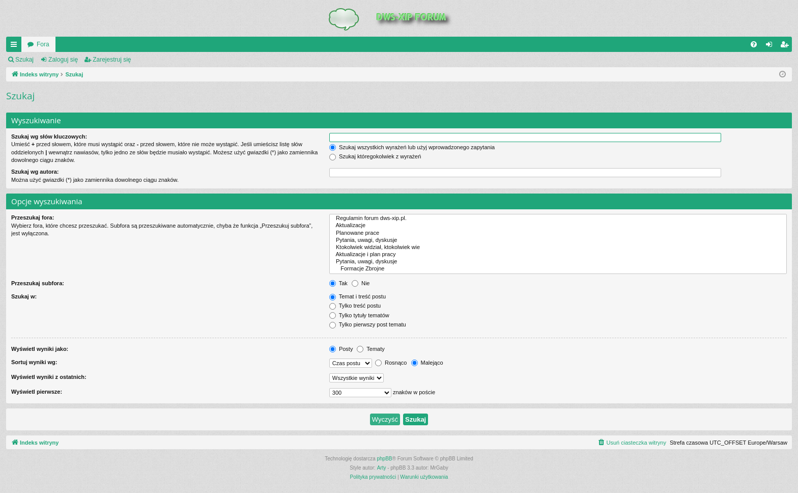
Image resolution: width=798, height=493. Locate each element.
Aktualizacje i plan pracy (558, 254)
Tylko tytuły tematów (359, 315)
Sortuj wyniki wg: (34, 362)
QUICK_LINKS (15, 46)
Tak (338, 283)
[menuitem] (753, 44)
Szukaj (24, 59)
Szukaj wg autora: (35, 172)
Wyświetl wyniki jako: (39, 349)
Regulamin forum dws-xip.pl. (558, 218)
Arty (381, 468)
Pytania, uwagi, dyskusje (558, 240)
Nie (361, 283)
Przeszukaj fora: (32, 217)
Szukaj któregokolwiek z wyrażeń (375, 156)
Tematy (370, 349)
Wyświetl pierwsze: (36, 392)
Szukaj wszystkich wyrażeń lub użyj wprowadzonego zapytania (412, 147)
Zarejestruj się (112, 59)
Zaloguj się (63, 59)
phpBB (384, 458)
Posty (341, 349)
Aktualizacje (558, 225)
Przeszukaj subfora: (37, 283)
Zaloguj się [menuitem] (771, 46)
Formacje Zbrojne (558, 268)
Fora (43, 44)
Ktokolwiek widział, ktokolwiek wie (558, 247)
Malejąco (427, 363)
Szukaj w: (24, 296)
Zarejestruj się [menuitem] (786, 46)
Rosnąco (391, 363)
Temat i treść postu (357, 296)
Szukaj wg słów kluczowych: (49, 136)
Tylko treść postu (355, 306)
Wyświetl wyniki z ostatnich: (49, 377)
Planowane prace (558, 233)
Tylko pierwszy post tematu (367, 324)
